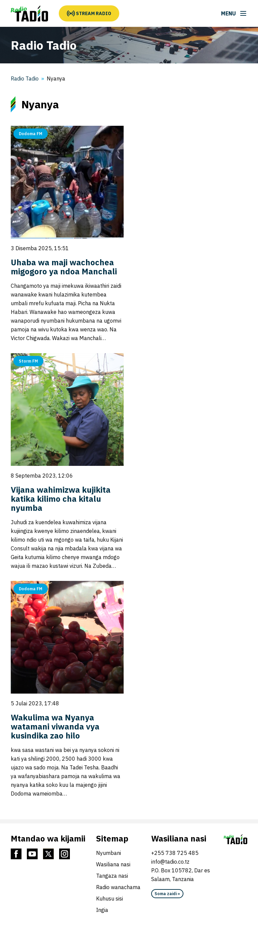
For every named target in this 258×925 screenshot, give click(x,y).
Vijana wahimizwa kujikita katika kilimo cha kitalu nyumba (61, 498)
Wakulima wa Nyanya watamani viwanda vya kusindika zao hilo (55, 726)
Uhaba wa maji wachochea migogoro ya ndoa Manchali (64, 267)
